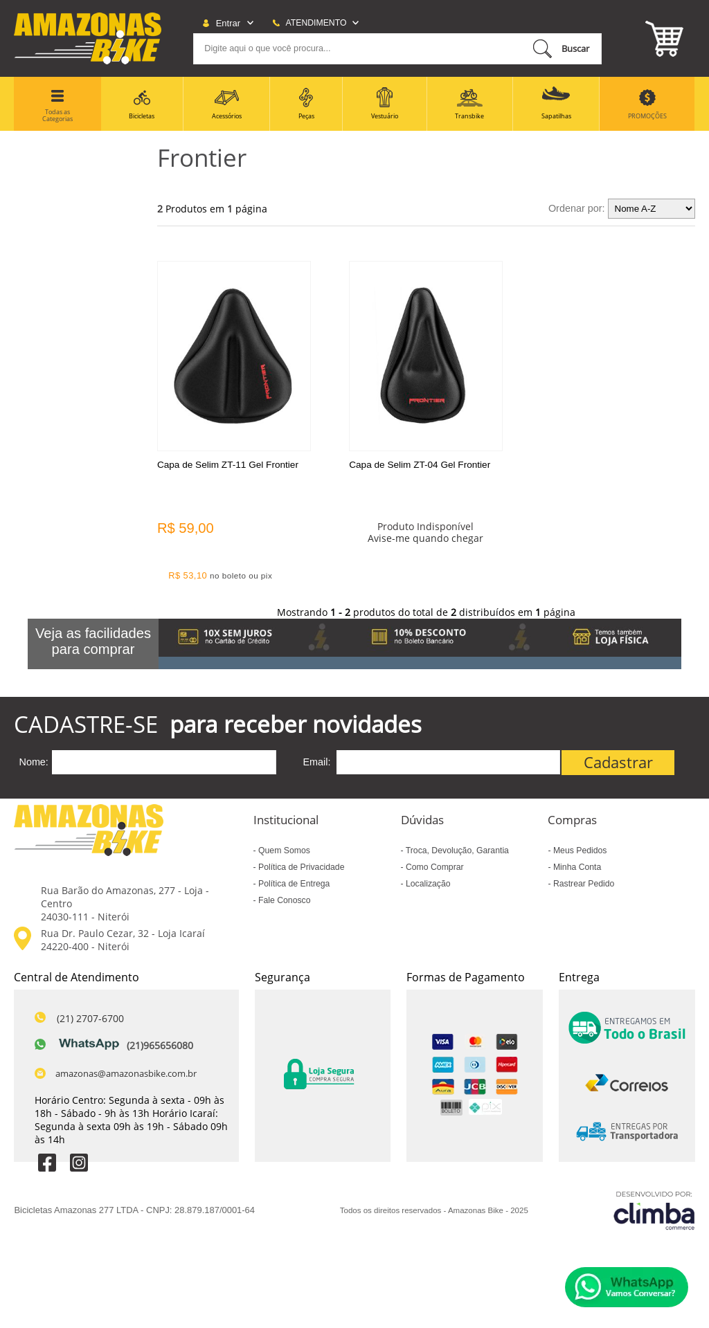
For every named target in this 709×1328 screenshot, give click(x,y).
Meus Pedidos (579, 850)
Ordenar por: (576, 208)
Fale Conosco (283, 900)
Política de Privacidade (300, 867)
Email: (317, 761)
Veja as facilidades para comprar (93, 641)
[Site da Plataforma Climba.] (654, 1210)
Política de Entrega (293, 884)
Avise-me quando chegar (425, 538)
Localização (427, 884)
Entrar (228, 23)
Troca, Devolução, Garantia (456, 850)
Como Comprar (434, 867)
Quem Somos (283, 850)
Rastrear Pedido (583, 884)
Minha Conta (576, 867)
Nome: (33, 761)
